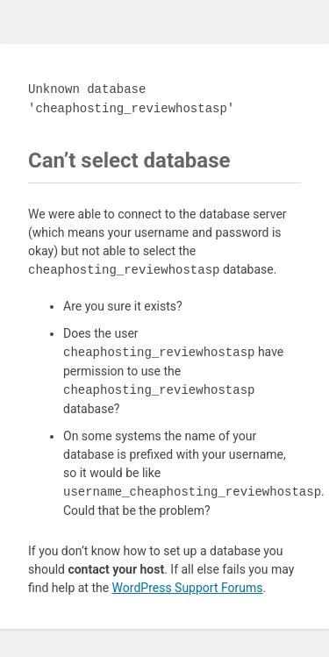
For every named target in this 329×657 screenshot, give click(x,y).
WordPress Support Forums (187, 588)
